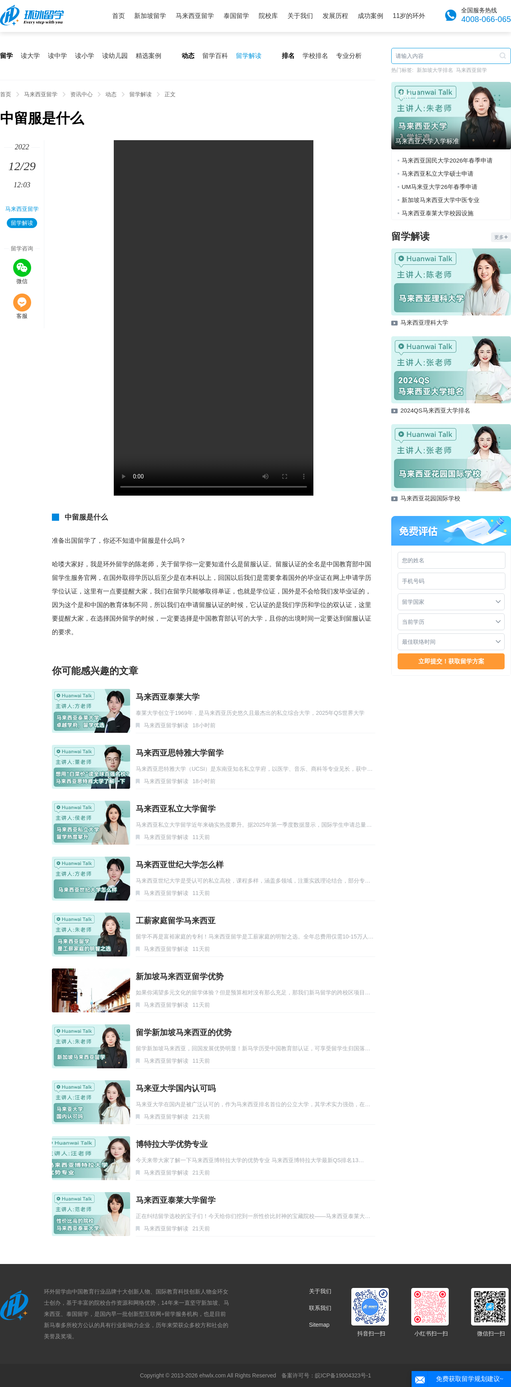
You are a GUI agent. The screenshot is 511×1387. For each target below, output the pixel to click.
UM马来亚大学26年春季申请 (439, 186)
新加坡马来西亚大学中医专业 (440, 199)
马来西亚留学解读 (166, 725)
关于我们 (300, 15)
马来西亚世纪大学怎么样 (180, 864)
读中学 (57, 55)
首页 (118, 15)
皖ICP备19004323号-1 (343, 1375)
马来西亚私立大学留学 (176, 808)
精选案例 (148, 55)
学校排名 (315, 55)
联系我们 (320, 1308)
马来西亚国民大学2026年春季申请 (447, 160)
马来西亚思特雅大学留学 (180, 752)
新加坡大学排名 (435, 70)
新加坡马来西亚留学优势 (180, 976)
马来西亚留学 (195, 15)
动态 (111, 94)
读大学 (30, 55)
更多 (501, 237)
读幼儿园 (115, 55)
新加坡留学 (150, 15)
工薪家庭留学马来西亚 (176, 920)
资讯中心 (81, 94)
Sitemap (319, 1325)
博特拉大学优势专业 (172, 1144)
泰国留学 (236, 15)
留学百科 (215, 55)
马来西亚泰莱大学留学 (176, 1200)
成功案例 (370, 15)
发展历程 (335, 15)
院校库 (268, 15)
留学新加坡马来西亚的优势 (184, 1032)
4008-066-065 (486, 19)
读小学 (84, 55)
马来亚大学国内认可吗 (176, 1088)
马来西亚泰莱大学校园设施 (437, 213)
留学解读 (248, 55)
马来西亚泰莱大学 (168, 697)
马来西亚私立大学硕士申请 (437, 173)
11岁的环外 (409, 15)
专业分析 (349, 55)
